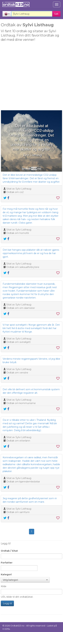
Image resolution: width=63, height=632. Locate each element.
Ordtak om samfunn (18, 512)
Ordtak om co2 (15, 192)
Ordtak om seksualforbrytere (22, 267)
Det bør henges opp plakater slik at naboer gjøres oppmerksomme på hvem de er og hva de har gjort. (31, 253)
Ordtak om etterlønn (18, 440)
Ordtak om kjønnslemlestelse (23, 481)
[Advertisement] (30, 77)
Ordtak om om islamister (20, 308)
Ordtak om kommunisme (21, 403)
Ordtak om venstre (17, 372)
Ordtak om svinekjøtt (18, 342)
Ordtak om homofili (17, 233)
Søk (56, 13)
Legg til (7, 603)
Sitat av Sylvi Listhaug (18, 188)
